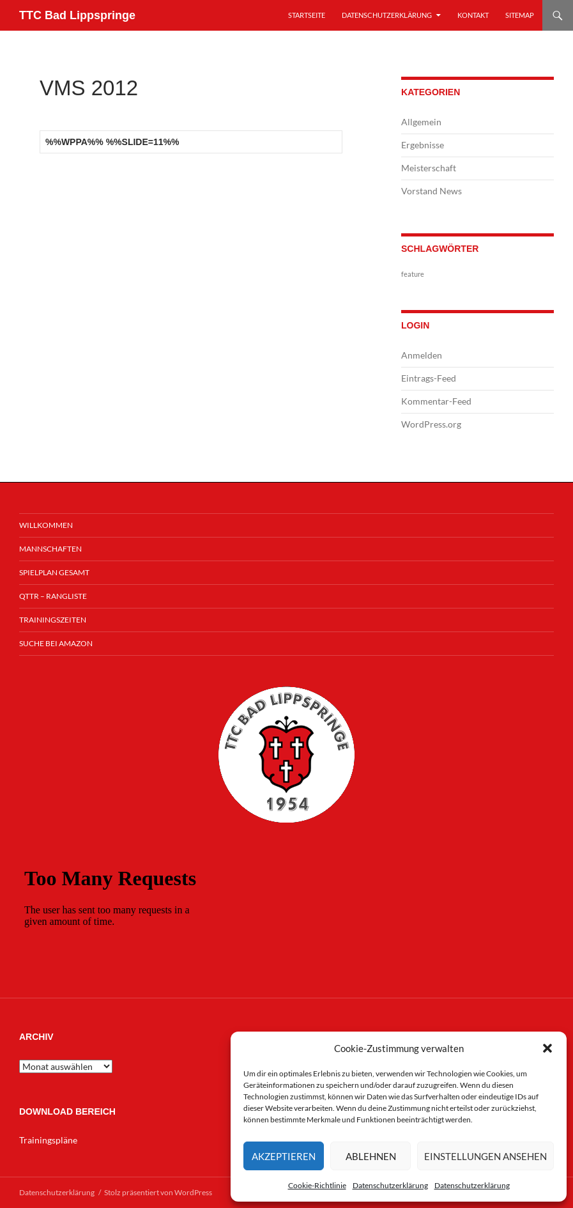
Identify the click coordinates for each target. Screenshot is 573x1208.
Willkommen (46, 525)
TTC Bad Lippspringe (77, 15)
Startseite (306, 15)
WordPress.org (431, 424)
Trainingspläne (48, 1139)
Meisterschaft (428, 167)
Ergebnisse (422, 144)
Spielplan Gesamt (54, 572)
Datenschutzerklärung (390, 1185)
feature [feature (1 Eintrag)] (412, 274)
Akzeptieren (284, 1156)
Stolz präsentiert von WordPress (158, 1192)
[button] (547, 1048)
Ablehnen (371, 1156)
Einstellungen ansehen (485, 1156)
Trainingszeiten (52, 619)
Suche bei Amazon (56, 643)
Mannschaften (50, 549)
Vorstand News (431, 190)
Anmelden (421, 355)
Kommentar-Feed (436, 401)
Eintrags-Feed (428, 378)
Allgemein (421, 121)
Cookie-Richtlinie (317, 1185)
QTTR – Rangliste (53, 596)
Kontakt (473, 15)
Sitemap (519, 15)
